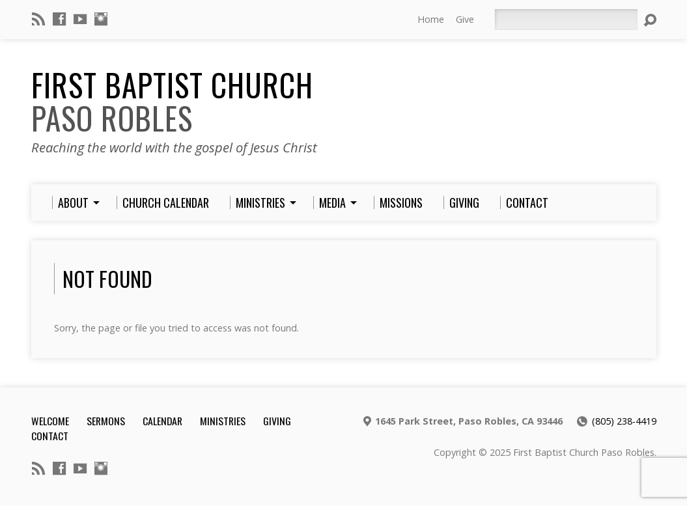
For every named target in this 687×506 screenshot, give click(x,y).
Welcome (50, 421)
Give (465, 19)
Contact (49, 435)
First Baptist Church (172, 101)
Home (430, 19)
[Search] (566, 19)
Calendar (162, 421)
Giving (277, 421)
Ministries (222, 421)
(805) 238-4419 (624, 421)
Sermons (106, 421)
